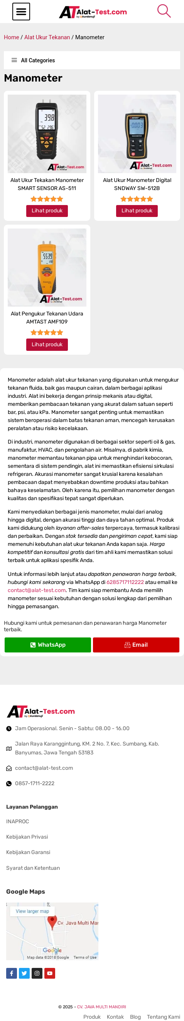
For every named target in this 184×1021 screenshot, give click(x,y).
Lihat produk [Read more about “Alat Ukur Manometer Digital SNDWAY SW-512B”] (137, 210)
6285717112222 (125, 582)
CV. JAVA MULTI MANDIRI (101, 1006)
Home (11, 37)
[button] (21, 11)
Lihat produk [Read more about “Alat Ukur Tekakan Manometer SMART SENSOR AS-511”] (47, 210)
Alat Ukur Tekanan (47, 37)
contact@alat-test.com (37, 590)
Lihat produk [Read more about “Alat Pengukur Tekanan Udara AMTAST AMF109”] (47, 344)
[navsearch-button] (164, 10)
